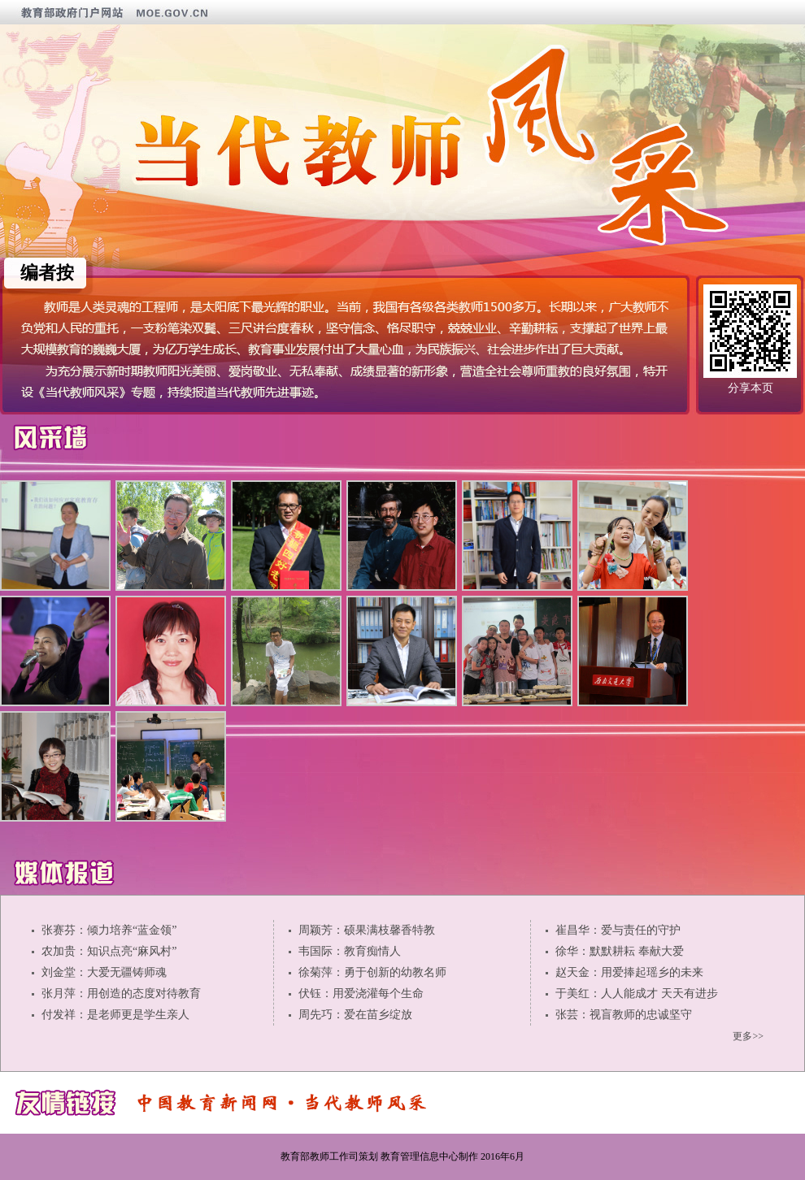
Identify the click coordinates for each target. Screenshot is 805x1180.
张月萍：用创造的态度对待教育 (121, 993)
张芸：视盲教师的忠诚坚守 (623, 1015)
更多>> (748, 1036)
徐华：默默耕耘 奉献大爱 (619, 951)
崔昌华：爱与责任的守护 (618, 930)
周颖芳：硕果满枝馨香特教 (366, 930)
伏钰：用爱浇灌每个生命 (361, 993)
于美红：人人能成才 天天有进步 (636, 993)
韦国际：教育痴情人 (349, 951)
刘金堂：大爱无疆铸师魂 (104, 972)
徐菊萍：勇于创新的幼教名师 (372, 972)
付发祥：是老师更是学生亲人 (115, 1015)
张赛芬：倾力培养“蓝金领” (108, 930)
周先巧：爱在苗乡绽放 (355, 1015)
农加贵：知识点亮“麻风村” (108, 951)
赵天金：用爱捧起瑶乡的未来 (629, 972)
